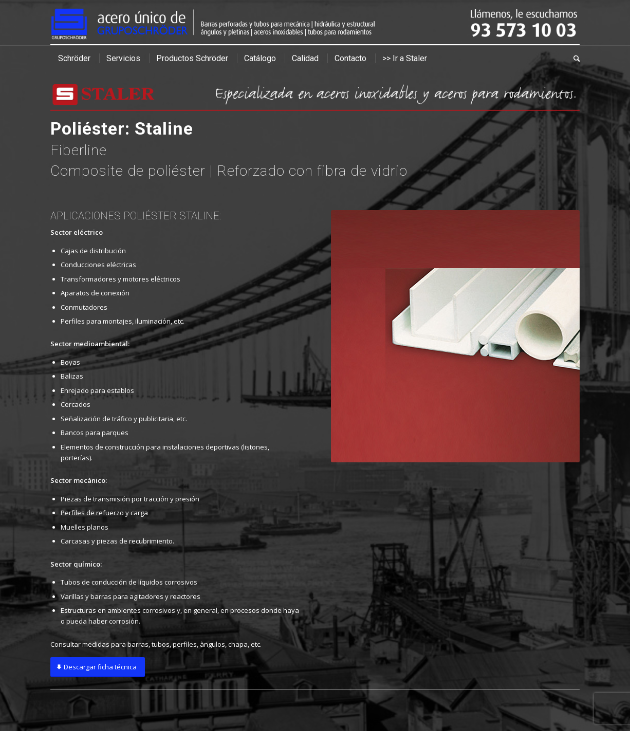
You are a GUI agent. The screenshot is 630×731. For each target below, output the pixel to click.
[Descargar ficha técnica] (97, 667)
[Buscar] (573, 58)
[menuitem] (74, 58)
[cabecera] (315, 22)
